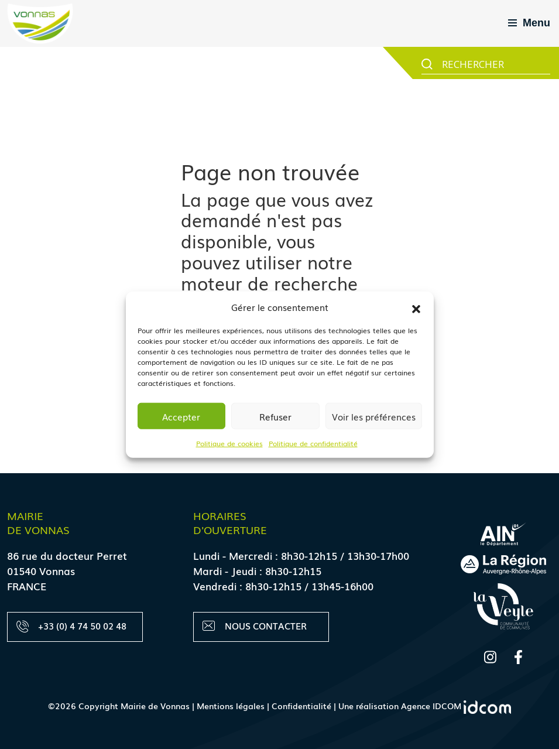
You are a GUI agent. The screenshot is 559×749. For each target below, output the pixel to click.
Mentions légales (231, 706)
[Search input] (494, 63)
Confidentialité (301, 706)
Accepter (181, 415)
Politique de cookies (229, 443)
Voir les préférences (374, 415)
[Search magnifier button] (427, 64)
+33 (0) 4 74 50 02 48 (71, 625)
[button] (416, 307)
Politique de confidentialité (313, 443)
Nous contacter (254, 625)
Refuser (275, 415)
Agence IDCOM (456, 706)
